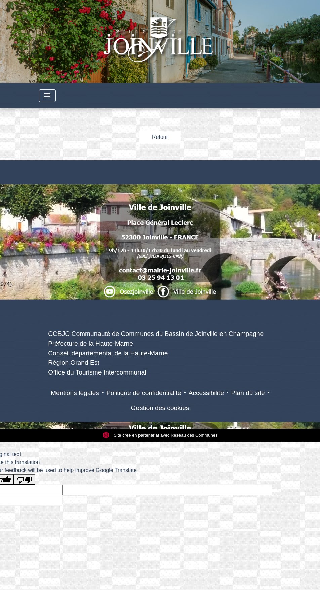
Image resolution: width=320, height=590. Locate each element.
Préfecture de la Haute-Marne (90, 343)
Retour (160, 137)
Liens (155, 317)
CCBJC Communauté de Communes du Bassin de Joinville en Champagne (156, 333)
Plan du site (248, 392)
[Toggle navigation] (47, 95)
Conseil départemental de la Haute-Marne (108, 353)
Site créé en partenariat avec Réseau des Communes (160, 435)
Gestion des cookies (160, 407)
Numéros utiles (160, 171)
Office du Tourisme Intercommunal (97, 372)
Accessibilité (206, 392)
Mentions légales (75, 392)
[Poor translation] (24, 479)
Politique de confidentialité (143, 392)
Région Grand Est (73, 362)
